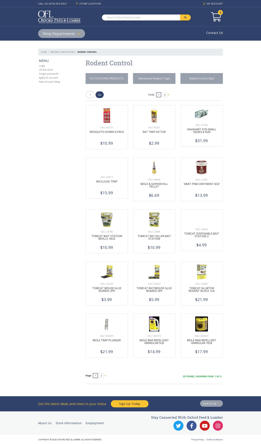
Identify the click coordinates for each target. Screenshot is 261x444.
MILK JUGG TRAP (106, 181)
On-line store (46, 69)
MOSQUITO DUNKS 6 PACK (107, 132)
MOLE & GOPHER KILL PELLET (154, 185)
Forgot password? (48, 73)
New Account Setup (49, 81)
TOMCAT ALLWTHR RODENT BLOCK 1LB (202, 289)
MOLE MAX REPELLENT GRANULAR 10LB (201, 341)
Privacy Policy (197, 439)
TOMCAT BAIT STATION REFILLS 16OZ (106, 237)
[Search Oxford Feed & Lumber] (140, 17)
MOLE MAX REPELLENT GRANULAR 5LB (154, 341)
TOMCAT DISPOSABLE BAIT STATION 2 (201, 235)
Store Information (69, 423)
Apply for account (48, 77)
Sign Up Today (129, 404)
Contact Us (214, 32)
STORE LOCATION (88, 3)
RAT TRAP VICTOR (154, 132)
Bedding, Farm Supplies (62, 52)
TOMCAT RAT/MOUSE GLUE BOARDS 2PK (154, 289)
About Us (45, 423)
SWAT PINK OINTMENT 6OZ (202, 184)
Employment (95, 423)
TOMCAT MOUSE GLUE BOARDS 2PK (106, 289)
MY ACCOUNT (213, 3)
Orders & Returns (214, 439)
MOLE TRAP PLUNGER (107, 340)
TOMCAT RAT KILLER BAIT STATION (154, 237)
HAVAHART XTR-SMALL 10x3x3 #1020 (201, 131)
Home (44, 52)
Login (42, 65)
